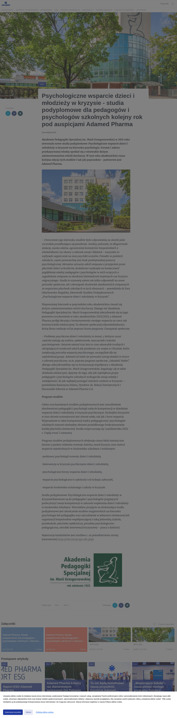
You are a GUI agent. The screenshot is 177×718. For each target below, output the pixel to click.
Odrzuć (28, 712)
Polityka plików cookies (44, 712)
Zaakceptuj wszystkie (13, 712)
